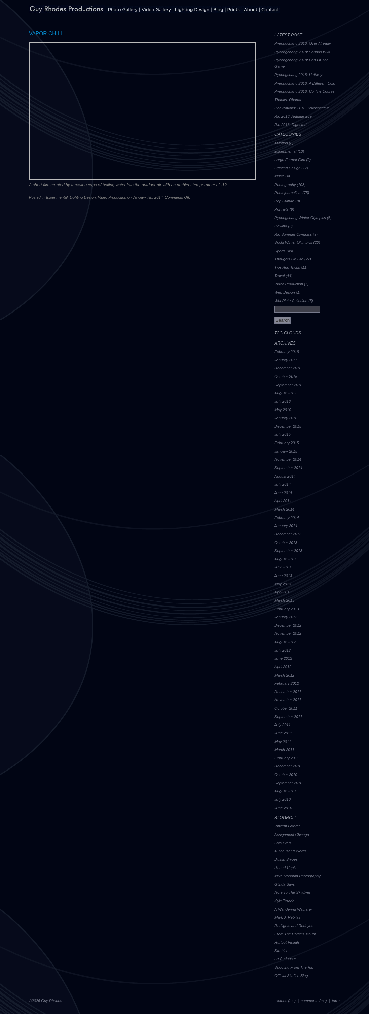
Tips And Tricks (287, 267)
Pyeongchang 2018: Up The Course (304, 91)
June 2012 (283, 658)
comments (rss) (314, 1001)
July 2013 (282, 567)
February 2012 (286, 683)
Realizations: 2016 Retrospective (302, 108)
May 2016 (282, 410)
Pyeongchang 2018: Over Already (302, 43)
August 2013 (285, 559)
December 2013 (287, 534)
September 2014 (288, 468)
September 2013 (288, 551)
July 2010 (282, 799)
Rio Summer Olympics (293, 234)
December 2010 (287, 766)
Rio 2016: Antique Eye (293, 116)
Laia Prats (282, 843)
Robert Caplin (285, 867)
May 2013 (282, 584)
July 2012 (282, 650)
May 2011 (282, 742)
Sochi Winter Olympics (293, 242)
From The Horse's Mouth (295, 934)
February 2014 (286, 518)
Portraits (281, 209)
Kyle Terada (284, 901)
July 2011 (282, 725)
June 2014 (283, 493)
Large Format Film (289, 160)
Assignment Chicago (291, 834)
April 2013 (282, 592)
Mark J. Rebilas (287, 917)
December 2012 (287, 625)
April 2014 (282, 501)
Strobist (280, 951)
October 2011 (285, 708)
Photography (285, 185)
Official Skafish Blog (291, 976)
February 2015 (286, 443)
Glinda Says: (285, 884)
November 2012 (287, 633)
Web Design (284, 292)
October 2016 (285, 376)
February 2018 (286, 352)
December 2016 (287, 368)
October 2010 (285, 775)
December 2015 (287, 426)
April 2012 (282, 667)
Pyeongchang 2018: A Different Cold (304, 83)
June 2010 (283, 808)
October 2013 (285, 543)
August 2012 (285, 642)
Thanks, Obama (287, 100)
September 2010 (288, 783)
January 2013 (285, 617)
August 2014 (285, 476)
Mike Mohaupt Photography (297, 876)
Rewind (280, 226)
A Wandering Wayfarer (293, 909)
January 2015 (285, 451)
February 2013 (286, 609)
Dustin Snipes (286, 859)
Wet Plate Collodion (290, 301)
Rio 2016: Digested (290, 125)
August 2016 (285, 393)
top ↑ (336, 1001)
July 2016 (282, 401)
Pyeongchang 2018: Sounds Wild (302, 52)
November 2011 (287, 700)
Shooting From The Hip (293, 967)
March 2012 (284, 675)
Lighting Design (83, 197)
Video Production (112, 197)
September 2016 (288, 385)
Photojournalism (287, 193)
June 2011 (283, 733)
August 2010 (285, 791)
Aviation (281, 143)
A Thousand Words (290, 851)
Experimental (57, 197)
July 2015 (282, 434)
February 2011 (286, 758)
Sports (279, 251)
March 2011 (284, 750)
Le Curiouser (285, 959)
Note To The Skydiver (292, 892)
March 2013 (284, 600)
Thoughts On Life (288, 259)
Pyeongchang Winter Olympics (300, 218)
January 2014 (285, 526)
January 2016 (285, 418)
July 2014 (282, 484)
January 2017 (285, 360)
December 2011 (287, 692)
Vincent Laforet (287, 826)
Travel (279, 276)
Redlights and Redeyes (293, 926)
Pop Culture (284, 201)
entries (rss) (286, 1001)
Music (279, 176)
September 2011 (288, 717)
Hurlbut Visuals (287, 942)
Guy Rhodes (51, 1001)
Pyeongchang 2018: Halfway (298, 75)
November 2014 (287, 459)
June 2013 (283, 576)
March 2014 (284, 509)
